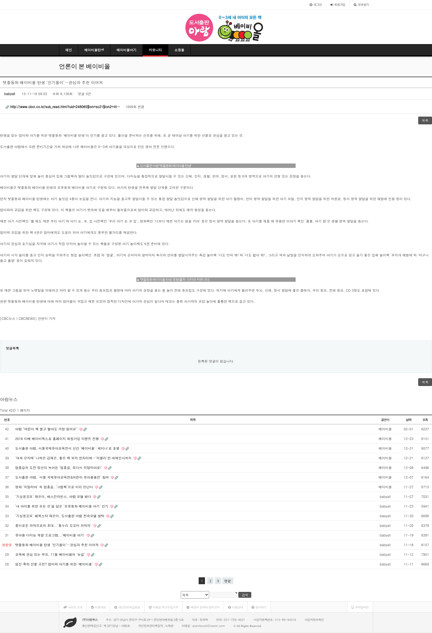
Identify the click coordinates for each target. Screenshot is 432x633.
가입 (337, 4)
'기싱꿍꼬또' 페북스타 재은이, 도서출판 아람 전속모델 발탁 (60, 515)
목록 (425, 120)
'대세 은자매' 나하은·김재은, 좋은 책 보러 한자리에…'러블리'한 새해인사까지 (74, 457)
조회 (425, 419)
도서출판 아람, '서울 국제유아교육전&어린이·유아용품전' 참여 (62, 477)
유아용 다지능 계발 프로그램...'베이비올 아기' (50, 535)
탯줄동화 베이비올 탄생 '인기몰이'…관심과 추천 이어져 (57, 544)
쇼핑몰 (179, 49)
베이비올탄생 (94, 49)
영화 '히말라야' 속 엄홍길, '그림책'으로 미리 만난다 (54, 486)
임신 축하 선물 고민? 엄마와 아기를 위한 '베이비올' (54, 564)
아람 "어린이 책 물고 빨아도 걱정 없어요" (47, 429)
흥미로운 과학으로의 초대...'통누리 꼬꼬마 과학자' (54, 525)
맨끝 (228, 580)
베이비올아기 (126, 49)
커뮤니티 (155, 49)
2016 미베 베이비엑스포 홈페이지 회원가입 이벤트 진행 (57, 438)
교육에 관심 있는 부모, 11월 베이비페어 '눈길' (50, 554)
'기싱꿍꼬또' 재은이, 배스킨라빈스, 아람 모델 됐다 (53, 496)
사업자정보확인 (314, 620)
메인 (68, 49)
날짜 (409, 419)
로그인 (316, 4)
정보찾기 (361, 4)
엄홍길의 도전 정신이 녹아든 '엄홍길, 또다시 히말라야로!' (59, 467)
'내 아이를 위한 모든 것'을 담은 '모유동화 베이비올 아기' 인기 (62, 506)
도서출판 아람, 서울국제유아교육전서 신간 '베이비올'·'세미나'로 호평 (68, 448)
